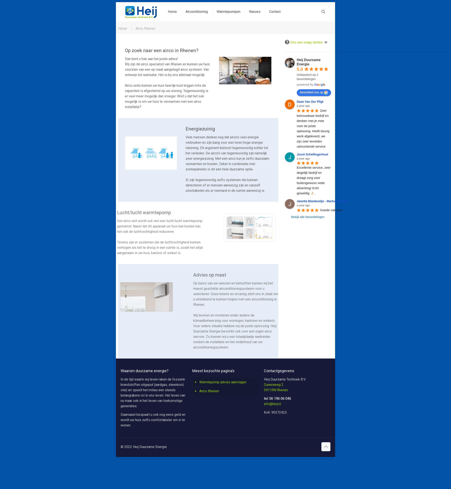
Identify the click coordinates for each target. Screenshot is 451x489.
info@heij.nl (272, 404)
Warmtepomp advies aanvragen (222, 382)
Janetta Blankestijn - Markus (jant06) (323, 201)
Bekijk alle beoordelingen (308, 217)
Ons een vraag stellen (306, 42)
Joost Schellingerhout (312, 154)
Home (122, 28)
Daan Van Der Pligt (310, 101)
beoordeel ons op (314, 92)
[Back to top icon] (325, 446)
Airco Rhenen (209, 391)
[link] (246, 70)
